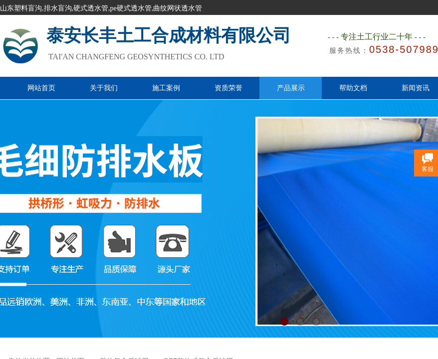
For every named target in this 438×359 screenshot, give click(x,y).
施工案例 (166, 88)
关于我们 (104, 88)
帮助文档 (353, 88)
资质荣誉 (228, 88)
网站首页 (41, 88)
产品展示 (291, 88)
